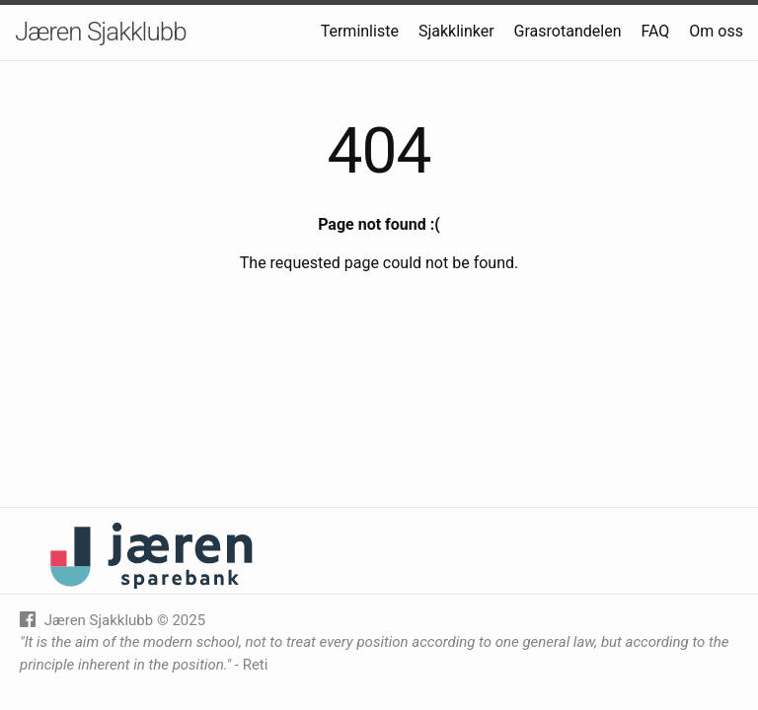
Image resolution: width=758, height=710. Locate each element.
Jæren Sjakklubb (101, 31)
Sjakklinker (456, 31)
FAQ (655, 31)
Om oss (716, 31)
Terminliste (360, 31)
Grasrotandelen (568, 31)
